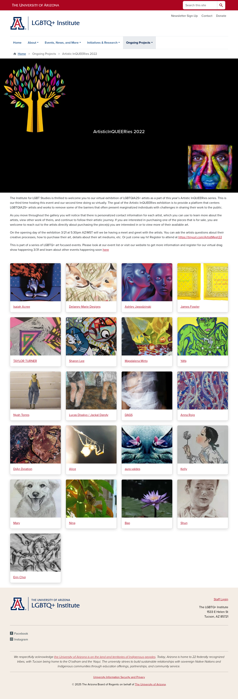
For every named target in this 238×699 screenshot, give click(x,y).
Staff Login (221, 599)
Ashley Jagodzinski (138, 307)
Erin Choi (19, 577)
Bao (127, 523)
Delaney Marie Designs (85, 307)
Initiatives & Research (102, 43)
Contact (206, 16)
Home (17, 43)
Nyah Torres (21, 415)
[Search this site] (200, 5)
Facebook (21, 634)
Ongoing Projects (138, 43)
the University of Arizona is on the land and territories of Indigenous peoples (104, 657)
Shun (184, 523)
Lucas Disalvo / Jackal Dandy (88, 415)
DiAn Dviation (22, 469)
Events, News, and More (62, 43)
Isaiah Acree (21, 307)
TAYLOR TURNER (25, 361)
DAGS (129, 415)
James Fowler (190, 307)
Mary (16, 523)
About (32, 43)
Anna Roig (188, 415)
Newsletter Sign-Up (184, 16)
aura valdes (132, 469)
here (106, 250)
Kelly (184, 469)
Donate (221, 16)
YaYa (183, 361)
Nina (72, 523)
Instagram (21, 639)
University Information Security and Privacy (119, 677)
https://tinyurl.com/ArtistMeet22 (200, 237)
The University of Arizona (150, 684)
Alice (72, 469)
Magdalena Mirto (136, 361)
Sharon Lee (76, 361)
